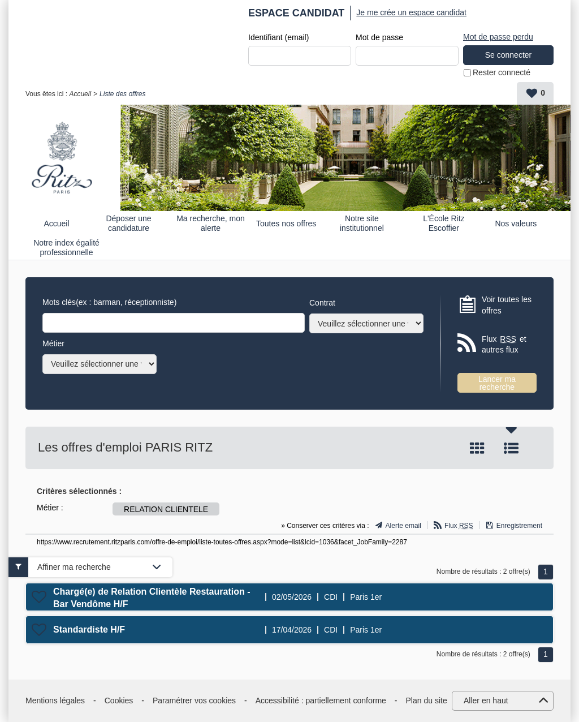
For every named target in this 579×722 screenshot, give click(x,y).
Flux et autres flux (504, 344)
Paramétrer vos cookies (194, 700)
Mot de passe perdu (498, 36)
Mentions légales (55, 700)
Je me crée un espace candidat (411, 12)
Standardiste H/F (89, 629)
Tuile (477, 448)
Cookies (119, 700)
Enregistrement (519, 526)
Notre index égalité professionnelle (66, 247)
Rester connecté (501, 72)
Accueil (80, 94)
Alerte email (403, 526)
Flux (458, 526)
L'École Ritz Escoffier (443, 223)
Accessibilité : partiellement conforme (321, 700)
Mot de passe (379, 37)
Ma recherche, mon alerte (210, 223)
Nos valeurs (516, 223)
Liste (511, 448)
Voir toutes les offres (507, 305)
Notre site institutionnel (362, 223)
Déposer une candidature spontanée (128, 223)
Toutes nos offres (286, 223)
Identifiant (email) (278, 37)
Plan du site (426, 700)
